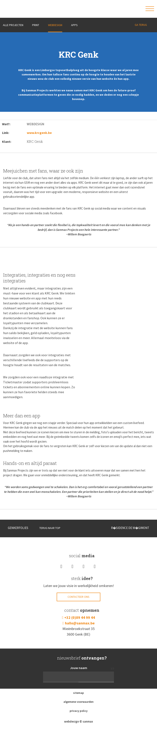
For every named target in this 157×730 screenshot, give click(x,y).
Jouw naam (78, 667)
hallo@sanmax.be (80, 623)
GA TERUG (141, 24)
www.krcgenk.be (39, 133)
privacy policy (79, 711)
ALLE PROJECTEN (13, 25)
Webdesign (55, 25)
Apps (74, 25)
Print (35, 25)
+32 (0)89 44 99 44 (79, 617)
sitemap (78, 693)
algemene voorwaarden (78, 702)
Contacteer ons (78, 597)
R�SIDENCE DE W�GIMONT (132, 528)
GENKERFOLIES (15, 528)
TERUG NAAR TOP (46, 528)
